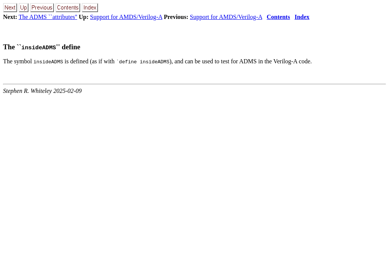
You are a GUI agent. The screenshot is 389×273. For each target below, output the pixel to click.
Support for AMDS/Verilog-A (126, 17)
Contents (278, 17)
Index (301, 17)
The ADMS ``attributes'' (48, 17)
